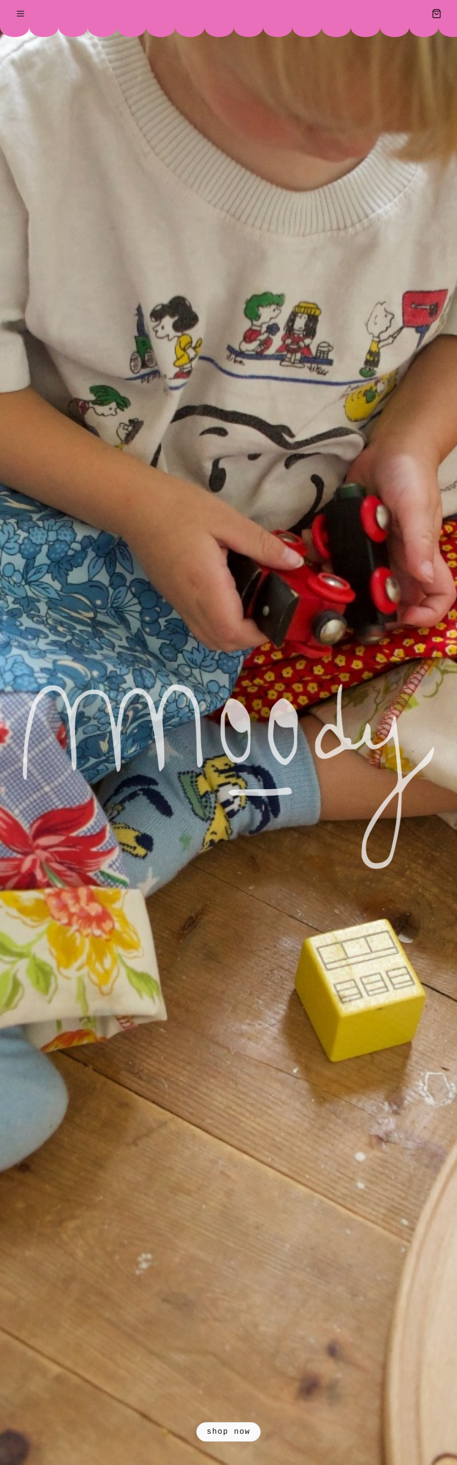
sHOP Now (228, 1432)
